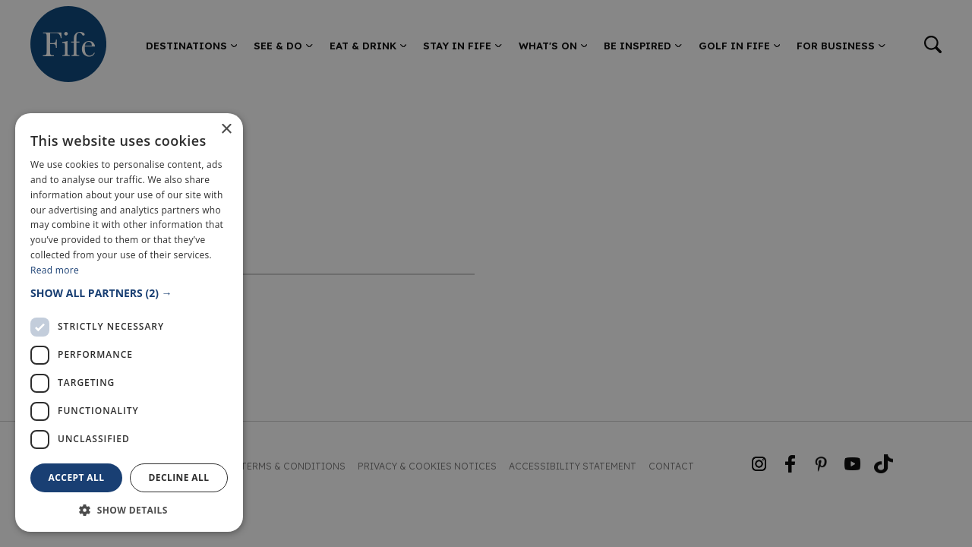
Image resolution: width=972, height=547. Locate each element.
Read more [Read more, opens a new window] (54, 270)
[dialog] (486, 273)
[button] (129, 293)
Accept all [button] (77, 477)
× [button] (226, 129)
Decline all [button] (179, 477)
